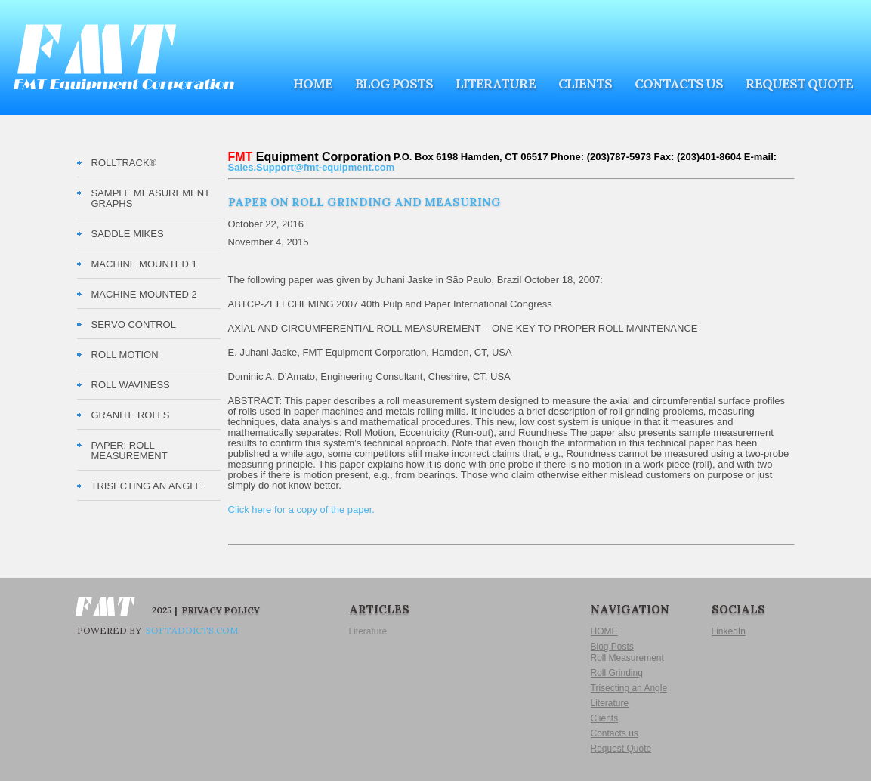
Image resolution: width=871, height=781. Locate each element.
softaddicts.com (191, 630)
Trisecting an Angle (629, 688)
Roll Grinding (617, 673)
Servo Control (133, 324)
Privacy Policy (221, 610)
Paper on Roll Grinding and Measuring (364, 202)
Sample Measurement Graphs (150, 198)
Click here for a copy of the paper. (301, 509)
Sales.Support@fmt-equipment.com (311, 167)
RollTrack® (124, 162)
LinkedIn (729, 631)
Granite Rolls (130, 415)
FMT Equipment (123, 57)
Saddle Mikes (127, 233)
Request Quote (799, 84)
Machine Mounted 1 (144, 264)
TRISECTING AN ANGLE (146, 486)
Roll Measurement (627, 658)
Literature (496, 84)
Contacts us (679, 84)
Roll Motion (125, 354)
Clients (585, 84)
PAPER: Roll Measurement (129, 451)
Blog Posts (394, 84)
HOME (312, 84)
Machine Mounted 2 (144, 294)
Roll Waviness (130, 384)
